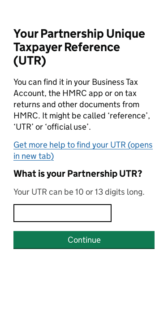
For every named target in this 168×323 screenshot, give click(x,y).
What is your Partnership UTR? (77, 173)
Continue (84, 240)
